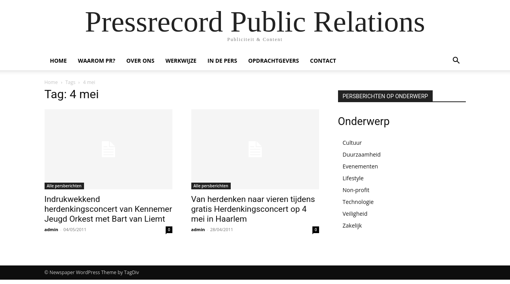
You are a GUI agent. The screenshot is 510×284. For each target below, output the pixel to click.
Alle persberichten (64, 186)
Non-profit (356, 190)
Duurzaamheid (362, 154)
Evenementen (360, 166)
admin (51, 229)
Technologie (358, 202)
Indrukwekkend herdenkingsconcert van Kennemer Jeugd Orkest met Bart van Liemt (108, 209)
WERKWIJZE (180, 60)
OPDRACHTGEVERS (273, 60)
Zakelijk (352, 225)
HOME (58, 60)
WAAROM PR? (96, 60)
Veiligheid (355, 213)
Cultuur (352, 142)
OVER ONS (140, 60)
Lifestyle (353, 178)
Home (51, 82)
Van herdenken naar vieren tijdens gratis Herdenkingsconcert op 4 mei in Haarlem (253, 209)
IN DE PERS (222, 60)
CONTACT (323, 60)
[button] (456, 61)
